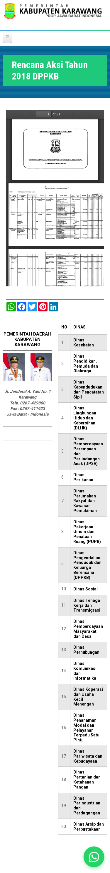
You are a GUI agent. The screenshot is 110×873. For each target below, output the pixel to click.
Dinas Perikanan (83, 477)
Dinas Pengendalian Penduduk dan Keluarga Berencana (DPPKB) (87, 565)
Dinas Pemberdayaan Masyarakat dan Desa (88, 628)
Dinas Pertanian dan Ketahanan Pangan (87, 779)
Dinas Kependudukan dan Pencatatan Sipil (88, 389)
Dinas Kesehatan (83, 342)
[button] (94, 857)
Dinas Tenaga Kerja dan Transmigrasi (86, 605)
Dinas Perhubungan (86, 650)
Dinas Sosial (85, 589)
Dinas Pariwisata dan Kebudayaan (87, 756)
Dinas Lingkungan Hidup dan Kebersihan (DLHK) (84, 418)
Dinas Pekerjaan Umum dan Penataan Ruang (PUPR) (87, 532)
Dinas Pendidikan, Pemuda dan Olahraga (85, 363)
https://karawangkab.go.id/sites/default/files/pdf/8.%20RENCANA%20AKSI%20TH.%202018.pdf (55, 198)
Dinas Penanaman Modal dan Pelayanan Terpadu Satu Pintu (86, 727)
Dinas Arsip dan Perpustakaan (88, 826)
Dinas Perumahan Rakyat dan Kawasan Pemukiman (85, 501)
